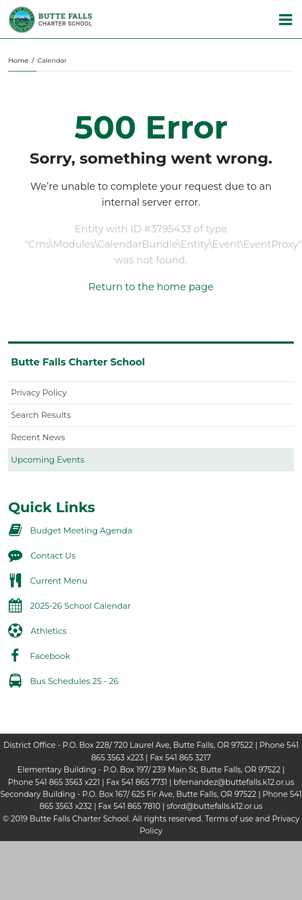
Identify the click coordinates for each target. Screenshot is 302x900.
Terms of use (229, 819)
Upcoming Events (47, 459)
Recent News (38, 437)
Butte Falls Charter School (78, 362)
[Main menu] (285, 19)
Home (18, 60)
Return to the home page (151, 287)
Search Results (41, 415)
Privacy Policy (39, 392)
